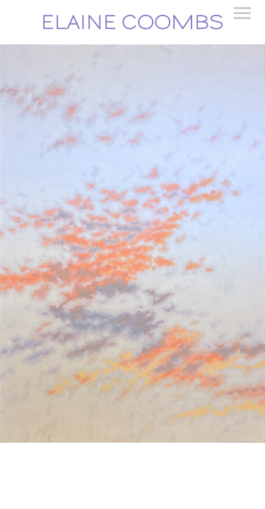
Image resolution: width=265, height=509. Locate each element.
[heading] (132, 22)
